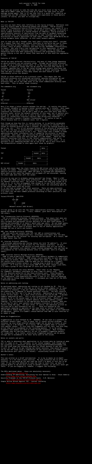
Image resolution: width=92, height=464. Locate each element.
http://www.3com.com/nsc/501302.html (21, 452)
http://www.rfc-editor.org (17, 448)
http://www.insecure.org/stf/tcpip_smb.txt (24, 456)
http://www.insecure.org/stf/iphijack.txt (23, 460)
